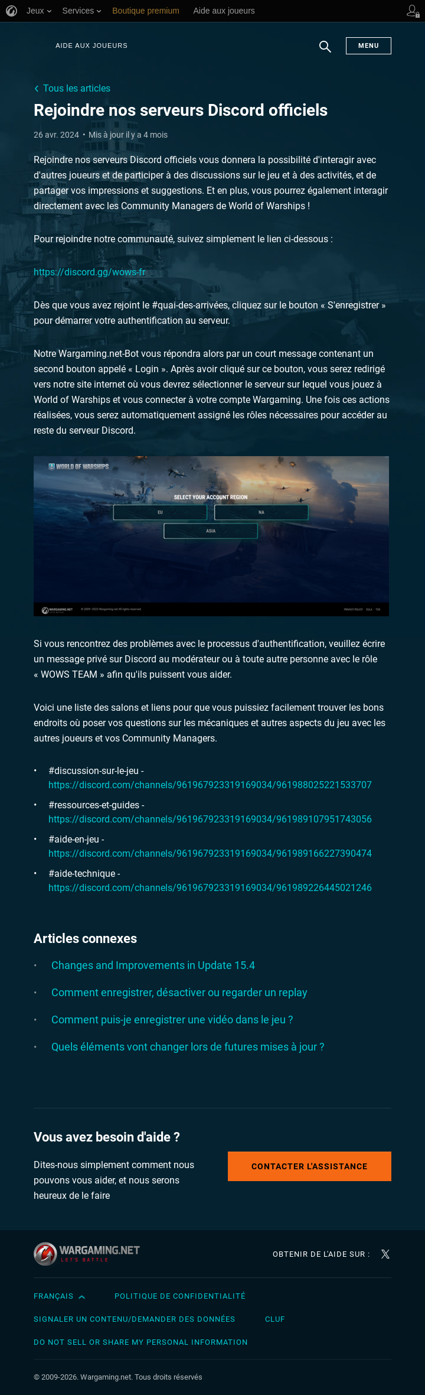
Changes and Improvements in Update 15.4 (153, 965)
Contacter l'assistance (309, 1166)
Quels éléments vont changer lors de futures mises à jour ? (188, 1046)
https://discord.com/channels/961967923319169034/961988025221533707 (210, 785)
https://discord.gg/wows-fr (89, 272)
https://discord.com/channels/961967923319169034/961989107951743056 (210, 819)
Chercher (325, 52)
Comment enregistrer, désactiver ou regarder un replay (179, 992)
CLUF (275, 1319)
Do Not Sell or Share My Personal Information (141, 1342)
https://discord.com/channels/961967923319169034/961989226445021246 (210, 887)
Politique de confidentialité (180, 1296)
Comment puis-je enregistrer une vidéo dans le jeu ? (172, 1019)
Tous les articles (76, 88)
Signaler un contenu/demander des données (135, 1319)
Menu (368, 46)
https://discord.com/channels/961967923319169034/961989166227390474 (210, 853)
